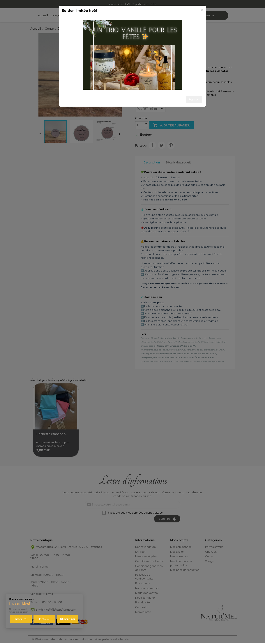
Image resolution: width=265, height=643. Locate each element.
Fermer (194, 99)
